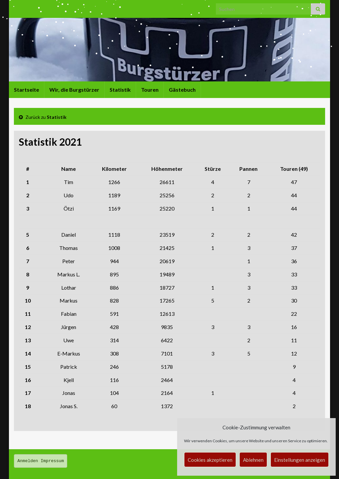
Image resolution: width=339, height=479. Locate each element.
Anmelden (28, 460)
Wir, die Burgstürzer (74, 89)
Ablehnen (253, 460)
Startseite (26, 89)
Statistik (120, 89)
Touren (150, 89)
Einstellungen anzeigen (299, 460)
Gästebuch (182, 89)
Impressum (52, 460)
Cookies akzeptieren (210, 460)
